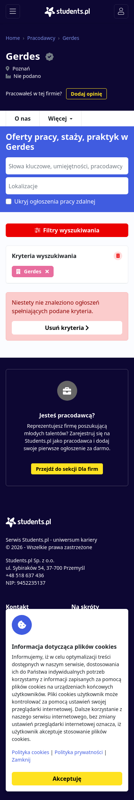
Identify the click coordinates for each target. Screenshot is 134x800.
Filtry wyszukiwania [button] (67, 230)
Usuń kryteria (67, 328)
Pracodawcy (41, 38)
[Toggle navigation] (13, 11)
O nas (23, 118)
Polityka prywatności (79, 752)
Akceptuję (67, 779)
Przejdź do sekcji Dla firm (67, 468)
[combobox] (67, 165)
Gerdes (71, 38)
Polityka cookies (30, 752)
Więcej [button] (57, 118)
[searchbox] (66, 165)
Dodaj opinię (86, 93)
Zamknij (21, 759)
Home (13, 38)
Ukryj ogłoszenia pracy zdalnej (54, 201)
